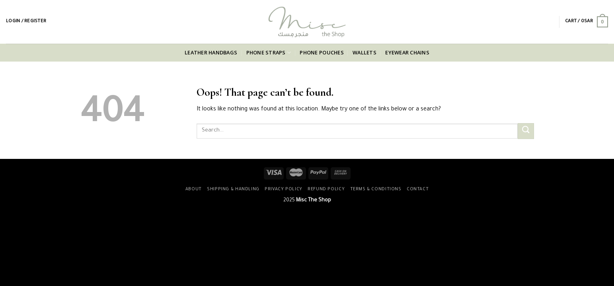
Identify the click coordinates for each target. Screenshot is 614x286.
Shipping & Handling (233, 189)
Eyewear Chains (407, 52)
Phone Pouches (321, 52)
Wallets (364, 52)
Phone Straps (268, 52)
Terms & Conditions (376, 189)
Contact (418, 189)
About (193, 189)
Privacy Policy (283, 189)
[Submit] (526, 131)
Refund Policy (326, 189)
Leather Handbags (211, 52)
